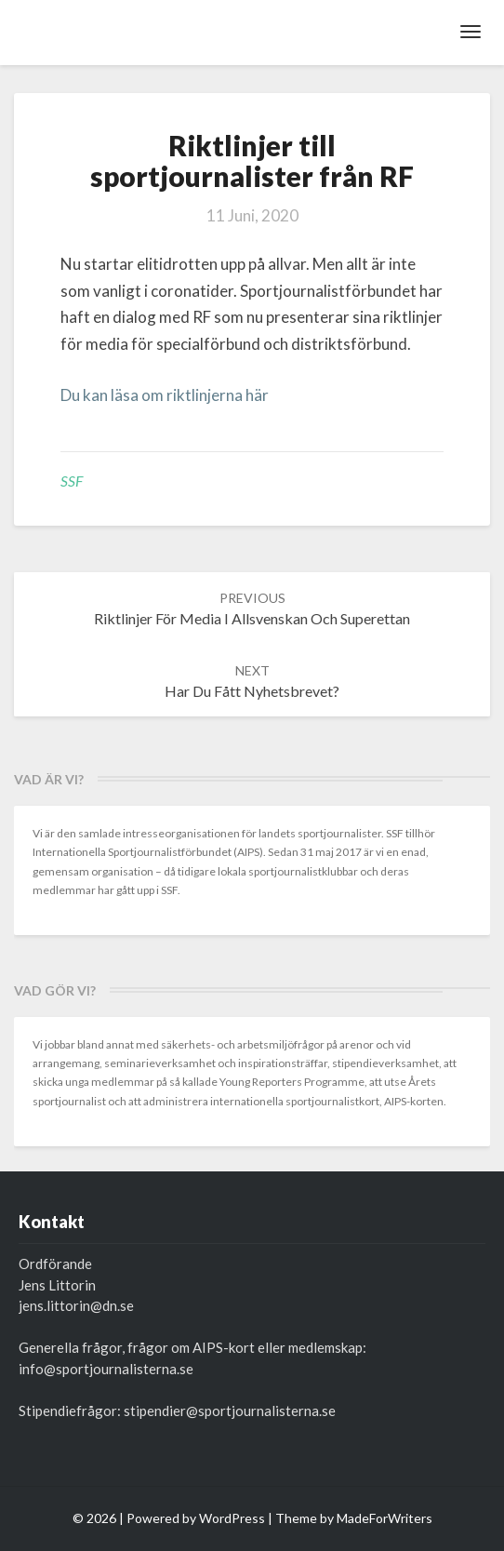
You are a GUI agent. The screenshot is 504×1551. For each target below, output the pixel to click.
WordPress (232, 1518)
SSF (71, 480)
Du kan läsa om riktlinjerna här (164, 395)
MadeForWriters (384, 1518)
